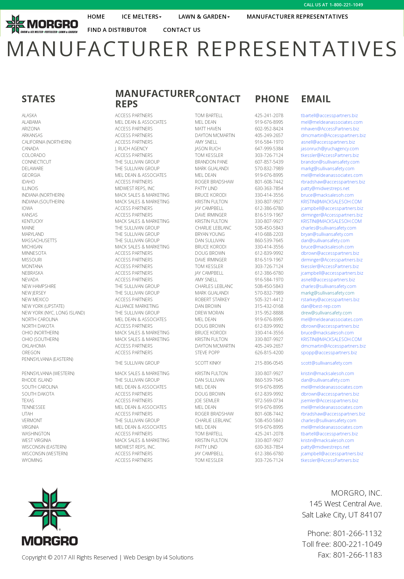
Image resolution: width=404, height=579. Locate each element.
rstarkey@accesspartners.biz (330, 299)
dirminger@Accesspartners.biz (332, 215)
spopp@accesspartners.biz (329, 352)
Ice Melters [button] (142, 16)
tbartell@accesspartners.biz (329, 115)
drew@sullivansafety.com (326, 313)
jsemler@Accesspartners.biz (329, 400)
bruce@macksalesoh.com (327, 195)
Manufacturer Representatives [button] (297, 16)
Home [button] (96, 16)
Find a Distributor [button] (116, 29)
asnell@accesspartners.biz (328, 142)
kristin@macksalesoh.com (327, 373)
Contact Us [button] (181, 29)
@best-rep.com (325, 306)
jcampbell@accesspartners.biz (332, 208)
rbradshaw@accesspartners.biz (333, 182)
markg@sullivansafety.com (327, 293)
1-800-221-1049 (346, 5)
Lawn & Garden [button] (204, 16)
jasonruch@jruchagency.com (330, 149)
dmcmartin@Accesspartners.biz (333, 135)
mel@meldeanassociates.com (332, 122)
